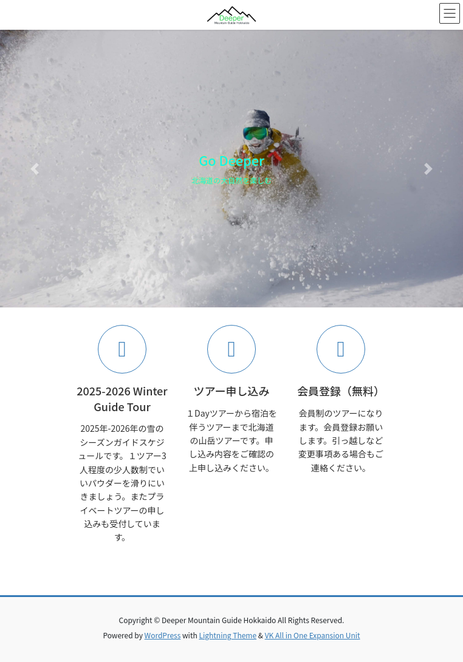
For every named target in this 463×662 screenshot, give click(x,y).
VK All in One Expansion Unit (312, 635)
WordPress (163, 635)
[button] (34, 168)
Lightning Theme (227, 635)
